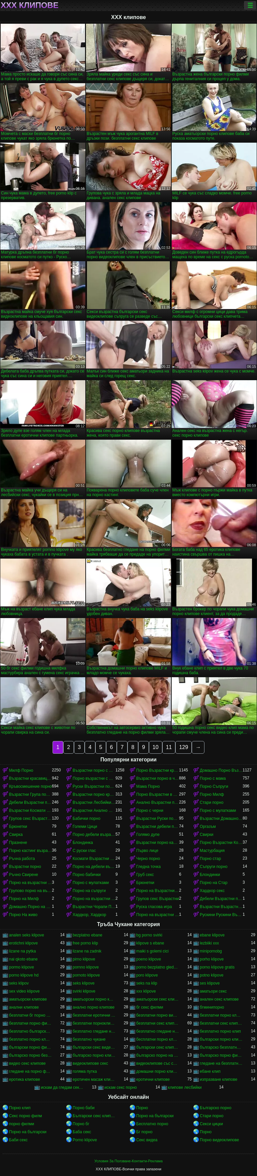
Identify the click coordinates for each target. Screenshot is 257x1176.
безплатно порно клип (220, 1031)
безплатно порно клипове (30, 1039)
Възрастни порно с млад (94, 770)
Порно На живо (23, 914)
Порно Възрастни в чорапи (157, 794)
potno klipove (212, 975)
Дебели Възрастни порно (30, 802)
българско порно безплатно (30, 1055)
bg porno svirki (149, 935)
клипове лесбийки (184, 1087)
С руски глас (84, 850)
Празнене (18, 842)
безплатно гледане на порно (94, 1031)
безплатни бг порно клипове (30, 1015)
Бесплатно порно (152, 1124)
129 (183, 747)
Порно (142, 1108)
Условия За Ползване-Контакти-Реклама (128, 1161)
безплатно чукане (89, 1039)
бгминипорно (212, 1007)
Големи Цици (85, 826)
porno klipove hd (23, 975)
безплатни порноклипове (94, 1023)
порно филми (21, 1124)
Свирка (16, 834)
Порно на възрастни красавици (94, 898)
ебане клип (210, 1071)
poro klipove (147, 975)
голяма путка (85, 1071)
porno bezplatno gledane (157, 967)
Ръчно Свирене (23, 874)
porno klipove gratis (217, 967)
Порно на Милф (24, 898)
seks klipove (83, 983)
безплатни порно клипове (221, 1015)
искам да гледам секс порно (62, 1087)
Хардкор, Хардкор (89, 914)
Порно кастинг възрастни (30, 850)
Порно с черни (149, 810)
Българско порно (215, 1108)
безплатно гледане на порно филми (157, 1031)
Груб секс (145, 874)
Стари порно (212, 802)
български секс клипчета (157, 1047)
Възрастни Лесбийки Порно (94, 802)
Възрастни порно (25, 866)
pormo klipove (21, 967)
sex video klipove (24, 991)
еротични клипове (153, 1079)
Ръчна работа (22, 858)
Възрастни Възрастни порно (221, 906)
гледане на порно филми (30, 1071)
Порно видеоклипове (219, 1140)
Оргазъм (208, 826)
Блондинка (83, 842)
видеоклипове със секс (157, 1063)
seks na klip (146, 983)
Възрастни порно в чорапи (157, 778)
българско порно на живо (157, 1055)
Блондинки (210, 874)
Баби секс (18, 1140)
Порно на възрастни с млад (30, 882)
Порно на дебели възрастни (94, 866)
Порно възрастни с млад (94, 778)
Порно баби (83, 1108)
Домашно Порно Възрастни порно (221, 770)
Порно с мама (213, 778)
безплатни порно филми (30, 1023)
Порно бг (81, 1124)
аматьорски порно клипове (94, 999)
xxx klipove (146, 991)
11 (169, 747)
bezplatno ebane (87, 935)
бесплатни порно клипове (157, 1039)
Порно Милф (212, 794)
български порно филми (30, 1047)
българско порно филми (221, 1055)
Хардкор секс (212, 890)
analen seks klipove (26, 935)
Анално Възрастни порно (157, 802)
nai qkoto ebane (23, 959)
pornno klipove (86, 967)
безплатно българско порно (30, 1031)
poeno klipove (148, 959)
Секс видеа (147, 1140)
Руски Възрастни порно (94, 786)
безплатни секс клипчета (221, 1023)
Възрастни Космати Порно (30, 810)
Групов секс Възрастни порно (30, 818)
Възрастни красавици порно (30, 778)
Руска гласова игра (154, 906)
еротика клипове (24, 1079)
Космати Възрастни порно (94, 858)
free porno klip (85, 943)
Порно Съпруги (214, 786)
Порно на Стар (214, 882)
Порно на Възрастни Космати (157, 890)
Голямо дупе (148, 834)
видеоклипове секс (90, 1063)
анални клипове (24, 1007)
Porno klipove (85, 1140)
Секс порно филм (25, 1116)
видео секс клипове (27, 1063)
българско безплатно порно (221, 1047)
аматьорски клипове (28, 999)
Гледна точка (148, 866)
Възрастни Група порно (30, 794)
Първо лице (147, 850)
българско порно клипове (94, 1055)
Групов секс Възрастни (157, 898)
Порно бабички (87, 874)
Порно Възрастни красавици (157, 770)
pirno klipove (84, 959)
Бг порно (144, 1132)
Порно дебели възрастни (94, 834)
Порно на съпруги (89, 890)
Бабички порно (86, 818)
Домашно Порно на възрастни (30, 906)
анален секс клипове (219, 999)
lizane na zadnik (87, 951)
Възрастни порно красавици (94, 794)
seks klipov (19, 983)
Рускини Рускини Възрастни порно (221, 914)
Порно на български (155, 1116)
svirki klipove (84, 991)
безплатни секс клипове (157, 1023)
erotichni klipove (23, 943)
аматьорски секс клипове (157, 999)
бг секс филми (149, 1007)
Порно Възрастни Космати (221, 842)
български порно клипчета (221, 1039)
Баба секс (82, 1132)
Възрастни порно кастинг (157, 842)
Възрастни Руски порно (157, 818)
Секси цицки (211, 1124)
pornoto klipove (86, 975)
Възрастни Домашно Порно (221, 818)
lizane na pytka (22, 951)
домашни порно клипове (157, 1071)
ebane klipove (212, 935)
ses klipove (210, 983)
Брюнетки (18, 826)
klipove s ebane (150, 943)
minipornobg (211, 951)
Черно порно (148, 858)
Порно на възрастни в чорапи (157, 914)
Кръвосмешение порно (30, 786)
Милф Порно (21, 770)
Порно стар (210, 858)
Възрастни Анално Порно (94, 810)
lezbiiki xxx (209, 943)
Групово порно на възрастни (30, 890)
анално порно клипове (93, 1007)
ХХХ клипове (30, 5)
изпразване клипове (218, 1079)
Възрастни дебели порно (157, 826)
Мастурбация (212, 850)
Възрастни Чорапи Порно (94, 906)
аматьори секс (213, 991)
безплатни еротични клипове (94, 1015)
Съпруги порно (214, 866)
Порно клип (19, 1108)
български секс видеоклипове (94, 1047)
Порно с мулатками (218, 810)
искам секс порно (120, 1087)
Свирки (206, 834)
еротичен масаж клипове (94, 1079)
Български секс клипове (94, 1116)
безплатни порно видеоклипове (157, 1015)
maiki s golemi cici (152, 951)
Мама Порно (148, 786)
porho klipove (212, 959)
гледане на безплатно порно (221, 1063)
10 (156, 747)
